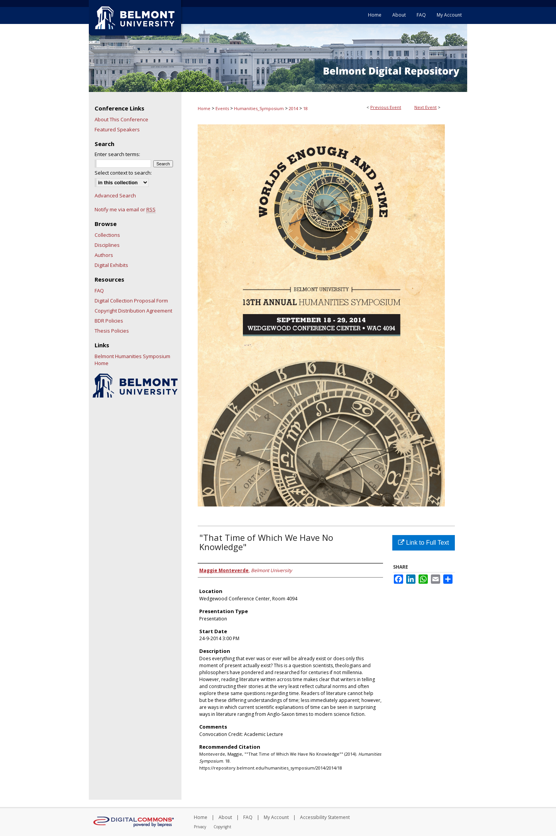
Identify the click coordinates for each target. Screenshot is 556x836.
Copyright (222, 826)
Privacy (200, 826)
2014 (294, 108)
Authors (104, 254)
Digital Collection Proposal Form (131, 300)
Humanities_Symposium (259, 108)
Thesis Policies (112, 330)
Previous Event (385, 107)
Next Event (425, 107)
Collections (107, 234)
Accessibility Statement (325, 817)
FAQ (99, 290)
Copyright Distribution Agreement (133, 310)
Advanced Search (115, 195)
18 (305, 108)
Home (204, 108)
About (225, 817)
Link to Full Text (423, 542)
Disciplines (107, 244)
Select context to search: (123, 172)
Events (222, 108)
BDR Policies (109, 320)
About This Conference (121, 119)
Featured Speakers (117, 129)
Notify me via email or (125, 209)
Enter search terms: (117, 154)
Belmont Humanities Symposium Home (132, 360)
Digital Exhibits (111, 265)
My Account (276, 817)
